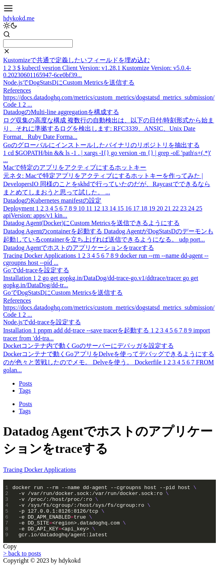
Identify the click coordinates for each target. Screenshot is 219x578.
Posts (25, 383)
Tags (25, 390)
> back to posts (22, 564)
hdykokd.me (19, 18)
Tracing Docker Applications (39, 469)
